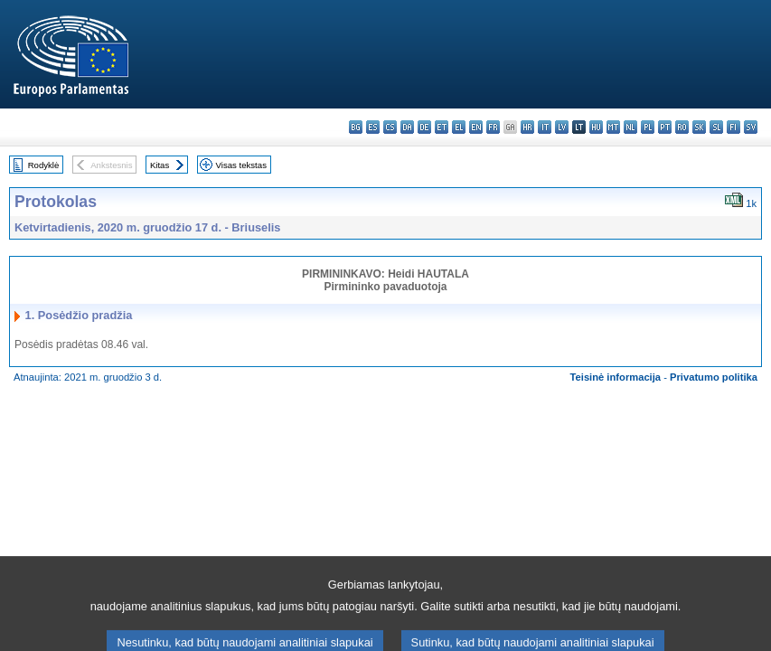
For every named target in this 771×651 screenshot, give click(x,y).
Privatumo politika (713, 377)
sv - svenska (750, 127)
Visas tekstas (241, 165)
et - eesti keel (441, 127)
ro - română (682, 127)
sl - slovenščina (716, 127)
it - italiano (544, 127)
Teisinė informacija (616, 377)
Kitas (159, 165)
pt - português (665, 127)
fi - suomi (733, 127)
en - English (476, 127)
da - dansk (407, 127)
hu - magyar (596, 127)
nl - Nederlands (630, 127)
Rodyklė (44, 165)
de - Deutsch (424, 127)
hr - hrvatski (527, 127)
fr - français (493, 127)
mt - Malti (613, 127)
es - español (373, 127)
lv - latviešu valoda (562, 127)
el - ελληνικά (458, 127)
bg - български (355, 127)
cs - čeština (390, 127)
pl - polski (647, 127)
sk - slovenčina (699, 127)
